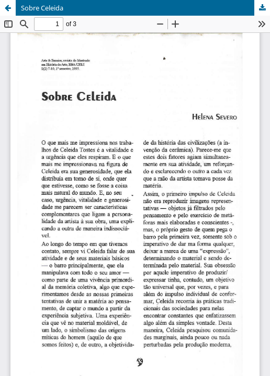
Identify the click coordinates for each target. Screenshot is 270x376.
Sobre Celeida (42, 8)
